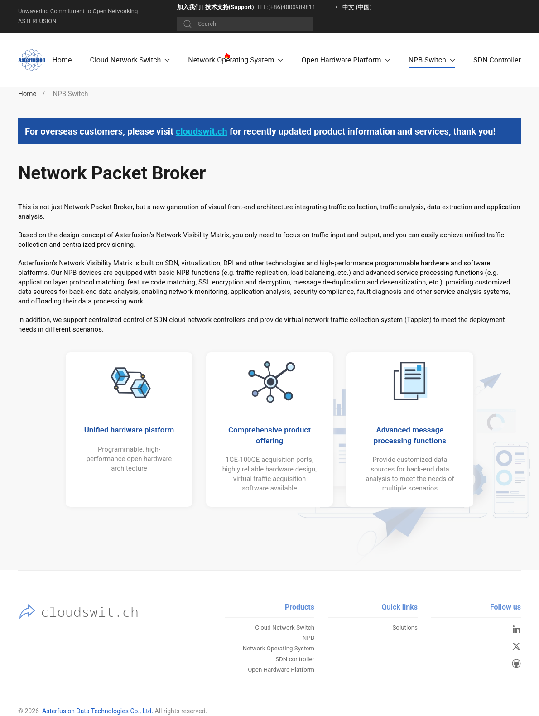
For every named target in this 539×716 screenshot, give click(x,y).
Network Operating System (278, 648)
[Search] (245, 24)
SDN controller (294, 659)
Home (62, 60)
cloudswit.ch (201, 131)
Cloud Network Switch (284, 627)
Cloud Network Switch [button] (130, 60)
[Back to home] (33, 60)
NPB (308, 637)
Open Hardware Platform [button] (345, 60)
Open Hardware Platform (281, 669)
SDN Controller (497, 60)
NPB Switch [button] (432, 60)
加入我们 (189, 7)
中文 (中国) (356, 7)
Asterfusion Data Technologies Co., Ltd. (97, 711)
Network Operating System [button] (235, 60)
